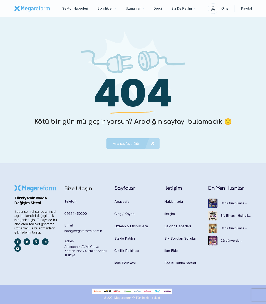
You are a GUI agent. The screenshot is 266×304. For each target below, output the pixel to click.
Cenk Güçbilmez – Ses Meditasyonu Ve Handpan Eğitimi (236, 203)
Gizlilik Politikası (126, 251)
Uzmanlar (135, 8)
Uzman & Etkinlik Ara (131, 226)
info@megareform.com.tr (83, 231)
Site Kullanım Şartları (180, 263)
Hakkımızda (173, 201)
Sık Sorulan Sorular (180, 238)
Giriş (224, 8)
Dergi (158, 8)
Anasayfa (121, 201)
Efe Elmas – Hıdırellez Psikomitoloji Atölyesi (236, 215)
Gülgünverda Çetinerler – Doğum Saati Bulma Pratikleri (236, 240)
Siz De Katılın (183, 8)
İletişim (169, 214)
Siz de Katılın (124, 238)
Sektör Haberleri (75, 8)
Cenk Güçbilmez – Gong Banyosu (234, 228)
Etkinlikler (106, 8)
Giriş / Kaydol (124, 214)
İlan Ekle (171, 251)
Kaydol (246, 8)
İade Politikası (125, 263)
